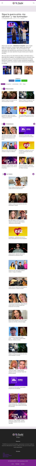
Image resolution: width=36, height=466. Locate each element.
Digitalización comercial (7, 455)
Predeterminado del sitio (7, 18)
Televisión (22, 18)
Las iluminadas (15, 84)
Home (13, 463)
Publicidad (17, 463)
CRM (4, 453)
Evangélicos (8, 84)
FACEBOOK (11, 80)
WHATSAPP (24, 80)
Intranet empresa (6, 454)
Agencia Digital (5, 456)
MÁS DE (3, 84)
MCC (21, 84)
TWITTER (18, 80)
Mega (24, 84)
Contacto (22, 463)
